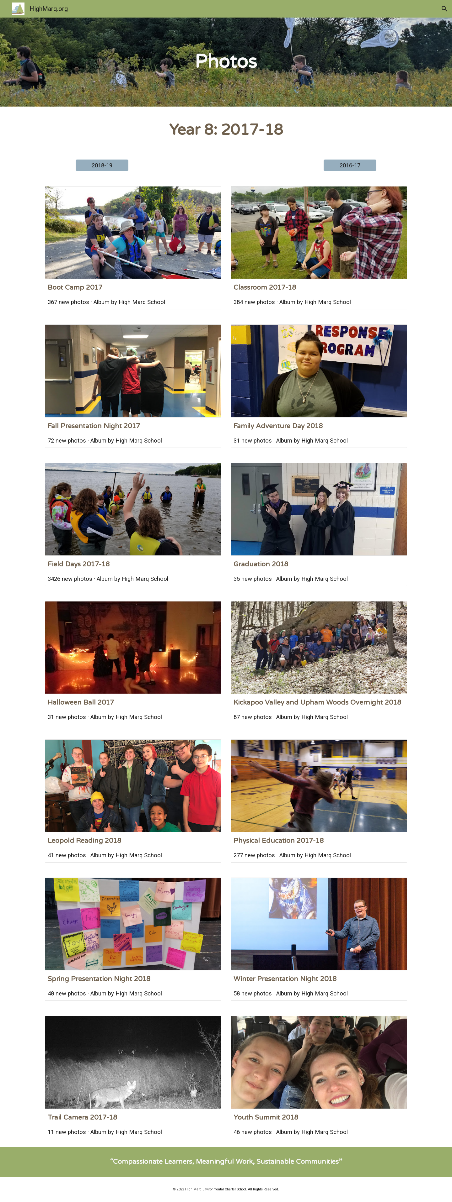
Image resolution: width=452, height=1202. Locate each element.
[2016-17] (350, 165)
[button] (444, 8)
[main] (226, 62)
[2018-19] (102, 165)
